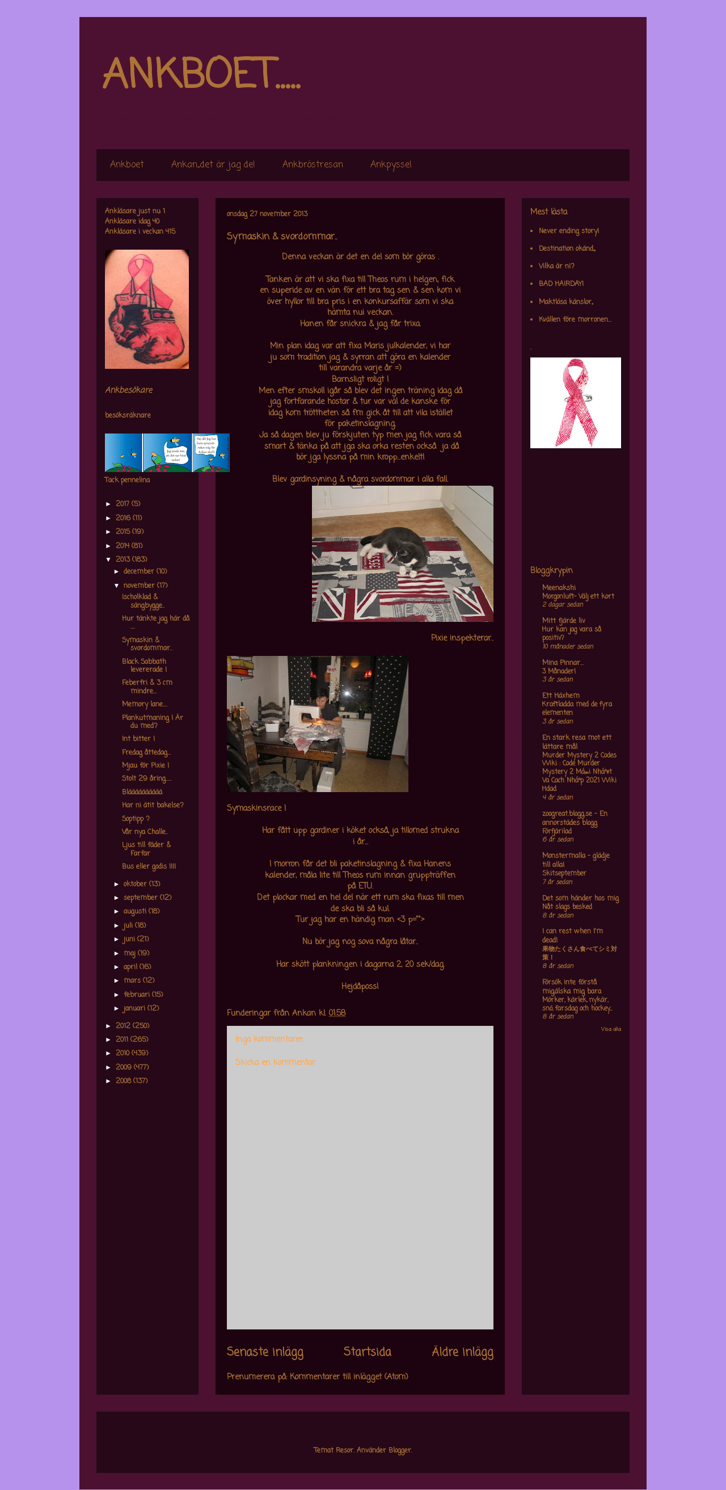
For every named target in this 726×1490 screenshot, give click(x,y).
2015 (124, 532)
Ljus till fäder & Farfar (146, 849)
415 (170, 232)
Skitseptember (564, 874)
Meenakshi (559, 588)
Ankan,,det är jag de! (213, 165)
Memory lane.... (144, 705)
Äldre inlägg (462, 1352)
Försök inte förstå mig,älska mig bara (571, 987)
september (142, 898)
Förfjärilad (557, 832)
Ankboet (127, 165)
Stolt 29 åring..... (146, 779)
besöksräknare (128, 416)
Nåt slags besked (567, 907)
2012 (124, 1026)
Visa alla (611, 1029)
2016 (124, 518)
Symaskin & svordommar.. (147, 644)
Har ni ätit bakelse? (153, 806)
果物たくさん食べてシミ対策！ (579, 953)
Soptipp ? (136, 819)
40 (156, 222)
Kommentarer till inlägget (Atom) (349, 1377)
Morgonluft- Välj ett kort (578, 597)
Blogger (400, 1451)
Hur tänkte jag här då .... (155, 623)
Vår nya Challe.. (145, 832)
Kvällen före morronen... (575, 320)
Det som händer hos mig (580, 899)
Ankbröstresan (312, 165)
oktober (136, 884)
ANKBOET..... (200, 77)
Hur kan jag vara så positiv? (571, 634)
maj (131, 954)
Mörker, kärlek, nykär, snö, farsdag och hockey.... (577, 1004)
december (140, 572)
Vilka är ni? (557, 267)
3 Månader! (559, 672)
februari (138, 995)
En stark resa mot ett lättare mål (576, 742)
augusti (136, 912)
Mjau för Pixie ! (145, 766)
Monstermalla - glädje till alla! (576, 860)
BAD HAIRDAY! (561, 284)
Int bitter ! (138, 739)
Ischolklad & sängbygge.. (143, 601)
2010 (124, 1054)
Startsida (367, 1352)
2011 (123, 1040)
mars (133, 981)
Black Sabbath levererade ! (144, 666)
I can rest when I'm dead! (572, 936)
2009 (125, 1068)
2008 (124, 1081)
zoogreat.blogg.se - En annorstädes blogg (574, 818)
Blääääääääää (142, 793)
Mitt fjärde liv (563, 621)
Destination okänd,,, (567, 249)
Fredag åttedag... (146, 753)
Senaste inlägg (265, 1352)
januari (135, 1009)
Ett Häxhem (561, 696)
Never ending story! (569, 231)
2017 (124, 504)
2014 (124, 546)
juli (129, 926)
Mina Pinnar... (563, 663)
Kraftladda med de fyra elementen (577, 709)
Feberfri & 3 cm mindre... (147, 687)
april (132, 967)
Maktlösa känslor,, (566, 302)
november (140, 586)
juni (130, 940)
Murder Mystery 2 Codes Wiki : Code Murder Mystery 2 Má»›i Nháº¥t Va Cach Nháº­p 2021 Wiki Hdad (579, 772)
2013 (124, 560)
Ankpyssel (391, 165)
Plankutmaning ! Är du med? (152, 722)
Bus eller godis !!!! (149, 867)
